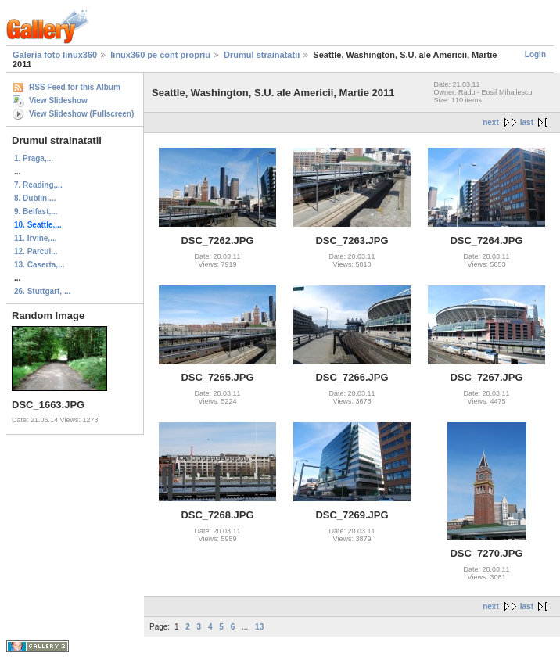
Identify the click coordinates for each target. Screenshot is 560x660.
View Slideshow (58, 100)
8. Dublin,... (35, 198)
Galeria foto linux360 (55, 54)
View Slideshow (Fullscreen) (81, 113)
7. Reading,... (38, 185)
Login (535, 54)
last (526, 122)
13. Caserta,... (39, 264)
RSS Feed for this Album (74, 87)
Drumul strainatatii (262, 54)
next (491, 122)
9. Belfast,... (36, 211)
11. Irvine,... (35, 238)
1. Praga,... (33, 158)
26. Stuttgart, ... (42, 291)
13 (259, 626)
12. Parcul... (36, 251)
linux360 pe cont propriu (160, 54)
